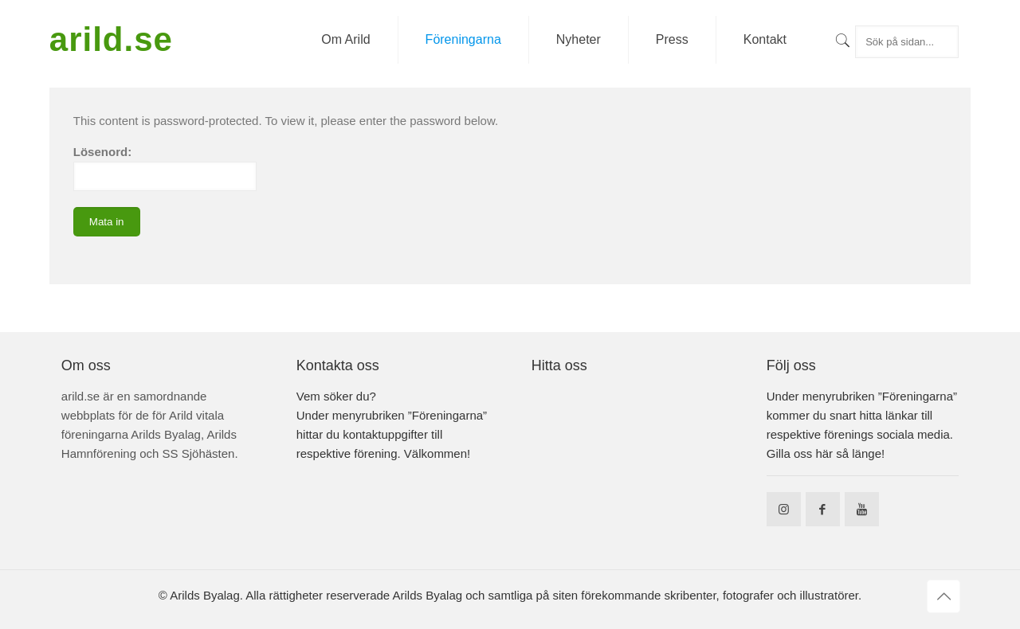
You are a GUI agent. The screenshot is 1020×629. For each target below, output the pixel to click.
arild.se (111, 39)
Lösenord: (165, 168)
